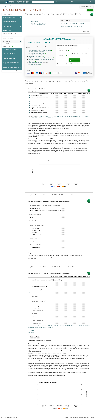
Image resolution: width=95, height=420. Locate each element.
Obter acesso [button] (74, 60)
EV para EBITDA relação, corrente (38, 23)
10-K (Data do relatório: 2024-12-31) (45, 116)
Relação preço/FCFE (8, 46)
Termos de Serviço (73, 417)
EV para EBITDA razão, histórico (38, 24)
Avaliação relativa (7, 30)
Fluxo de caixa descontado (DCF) (10, 49)
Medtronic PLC (35, 232)
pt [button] (91, 1)
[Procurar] (43, 2)
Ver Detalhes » (32, 330)
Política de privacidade (84, 417)
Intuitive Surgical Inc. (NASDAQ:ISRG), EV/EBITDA (72, 29)
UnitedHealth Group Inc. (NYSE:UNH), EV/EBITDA (72, 23)
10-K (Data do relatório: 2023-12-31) (61, 116)
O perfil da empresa (7, 14)
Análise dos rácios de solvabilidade (37, 53)
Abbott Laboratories (36, 228)
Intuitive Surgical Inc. (36, 230)
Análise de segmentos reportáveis (37, 54)
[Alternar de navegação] (2, 2)
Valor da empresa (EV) (8, 38)
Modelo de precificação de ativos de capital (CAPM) (41, 58)
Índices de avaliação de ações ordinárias (9, 34)
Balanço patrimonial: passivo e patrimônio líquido (40, 50)
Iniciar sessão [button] (84, 1)
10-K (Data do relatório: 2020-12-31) (45, 117)
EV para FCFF (6, 44)
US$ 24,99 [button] (90, 10)
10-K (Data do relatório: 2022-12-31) (76, 116)
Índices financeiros (7, 26)
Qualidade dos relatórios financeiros (11, 67)
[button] (68, 51)
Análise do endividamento (35, 64)
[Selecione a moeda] (86, 6)
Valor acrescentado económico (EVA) (10, 54)
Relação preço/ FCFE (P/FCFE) (36, 56)
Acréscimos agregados (34, 65)
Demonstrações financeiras (9, 17)
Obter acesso (74, 1)
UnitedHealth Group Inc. (36, 234)
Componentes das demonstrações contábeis (11, 63)
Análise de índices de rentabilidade (37, 51)
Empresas (6, 6)
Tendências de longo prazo (9, 58)
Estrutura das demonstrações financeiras (9, 22)
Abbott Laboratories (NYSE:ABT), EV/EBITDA (71, 26)
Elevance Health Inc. (14, 6)
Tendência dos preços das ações (10, 70)
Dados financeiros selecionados (39, 62)
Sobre (66, 417)
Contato (92, 417)
